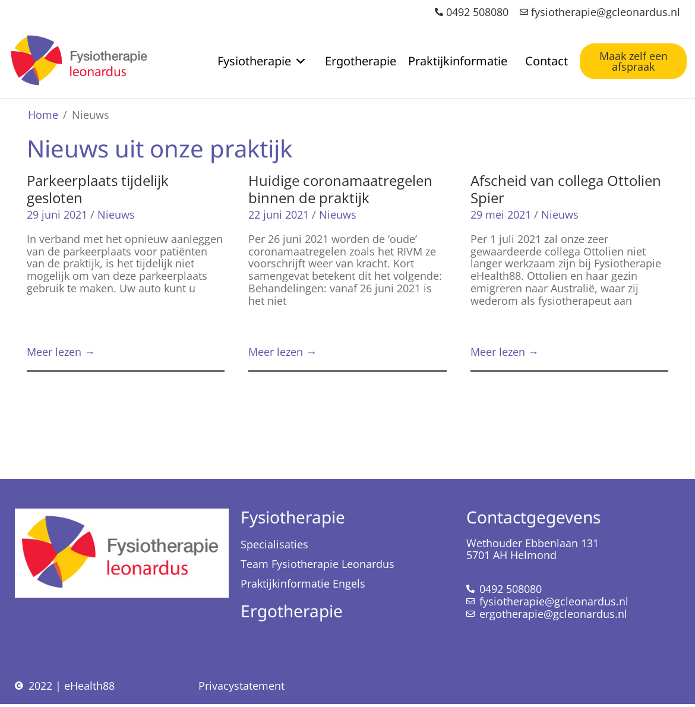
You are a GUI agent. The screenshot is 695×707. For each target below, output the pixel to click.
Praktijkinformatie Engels (303, 583)
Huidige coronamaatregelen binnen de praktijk (340, 189)
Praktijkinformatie (457, 61)
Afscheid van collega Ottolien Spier (565, 189)
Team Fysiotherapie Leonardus (317, 564)
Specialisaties (274, 544)
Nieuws (116, 214)
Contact (546, 61)
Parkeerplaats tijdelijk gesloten (98, 189)
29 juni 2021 (57, 214)
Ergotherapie (360, 61)
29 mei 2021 (500, 214)
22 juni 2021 (278, 214)
